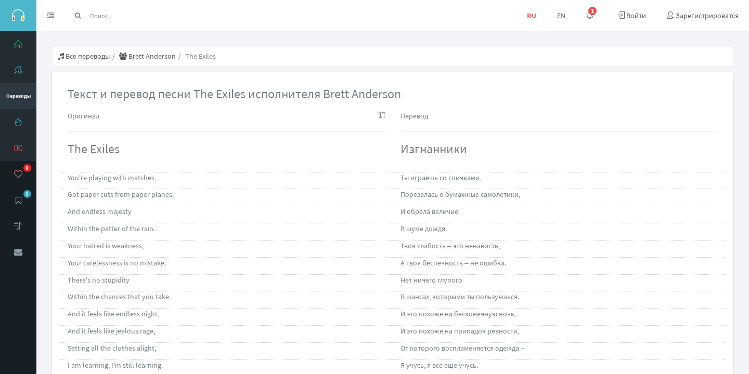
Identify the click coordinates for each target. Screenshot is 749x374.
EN (561, 15)
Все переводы (84, 56)
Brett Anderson (147, 56)
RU (531, 15)
